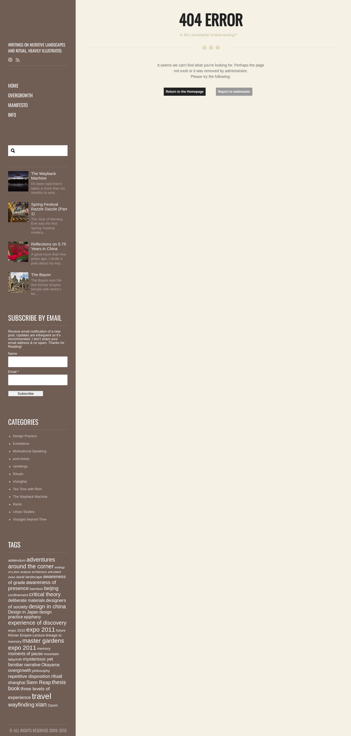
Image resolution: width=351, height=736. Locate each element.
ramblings (20, 466)
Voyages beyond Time (29, 519)
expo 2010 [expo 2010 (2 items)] (16, 630)
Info (12, 114)
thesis (17, 504)
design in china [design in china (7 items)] (47, 606)
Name (12, 354)
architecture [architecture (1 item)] (39, 571)
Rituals (18, 474)
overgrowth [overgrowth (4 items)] (19, 670)
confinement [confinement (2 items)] (18, 595)
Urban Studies (24, 512)
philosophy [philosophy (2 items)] (41, 671)
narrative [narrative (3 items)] (32, 664)
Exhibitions (21, 444)
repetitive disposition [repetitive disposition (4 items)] (29, 676)
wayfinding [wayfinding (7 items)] (21, 704)
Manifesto (18, 104)
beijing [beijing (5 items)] (51, 588)
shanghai (20, 481)
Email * (13, 372)
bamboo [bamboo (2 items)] (36, 589)
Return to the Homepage (184, 92)
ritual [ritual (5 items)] (56, 676)
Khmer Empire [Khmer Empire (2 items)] (20, 635)
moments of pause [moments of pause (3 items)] (25, 653)
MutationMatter (38, 31)
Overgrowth (20, 95)
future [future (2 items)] (61, 630)
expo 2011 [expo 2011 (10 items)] (40, 629)
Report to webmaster (234, 92)
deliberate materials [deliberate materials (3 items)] (26, 600)
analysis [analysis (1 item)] (26, 571)
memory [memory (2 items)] (43, 649)
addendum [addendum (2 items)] (16, 560)
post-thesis (21, 459)
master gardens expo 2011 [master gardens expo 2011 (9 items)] (36, 644)
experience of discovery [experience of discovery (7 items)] (37, 622)
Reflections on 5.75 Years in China (48, 246)
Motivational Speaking (29, 451)
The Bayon (41, 274)
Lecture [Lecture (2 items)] (39, 635)
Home (13, 85)
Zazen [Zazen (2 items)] (53, 705)
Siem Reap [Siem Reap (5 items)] (38, 682)
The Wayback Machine (43, 175)
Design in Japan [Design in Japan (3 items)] (23, 612)
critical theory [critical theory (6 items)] (45, 594)
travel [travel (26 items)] (41, 696)
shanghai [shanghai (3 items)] (16, 682)
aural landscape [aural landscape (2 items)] (29, 577)
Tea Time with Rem (27, 489)
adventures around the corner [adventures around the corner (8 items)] (31, 563)
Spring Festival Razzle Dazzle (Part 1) (49, 209)
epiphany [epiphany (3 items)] (32, 617)
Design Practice (25, 436)
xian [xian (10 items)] (41, 704)
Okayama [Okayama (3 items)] (50, 664)
